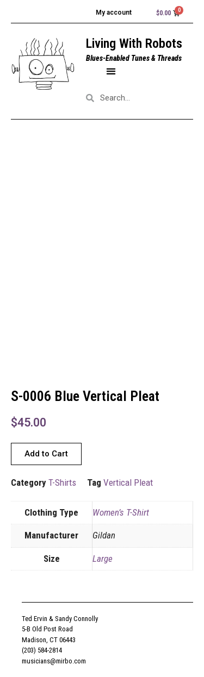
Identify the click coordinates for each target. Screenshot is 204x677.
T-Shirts (62, 482)
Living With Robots (134, 43)
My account (114, 12)
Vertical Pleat (128, 482)
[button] (110, 71)
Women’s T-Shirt (120, 512)
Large (102, 558)
